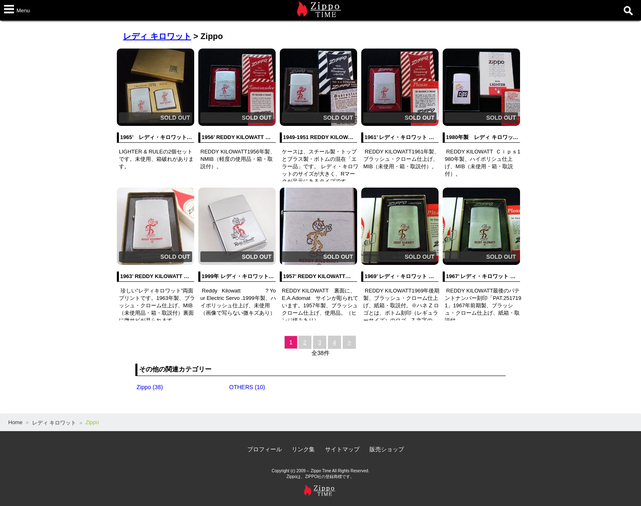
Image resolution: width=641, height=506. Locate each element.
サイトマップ (342, 449)
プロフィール (264, 449)
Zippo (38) (150, 387)
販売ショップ (386, 449)
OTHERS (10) (247, 387)
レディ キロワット (157, 36)
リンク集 (303, 449)
